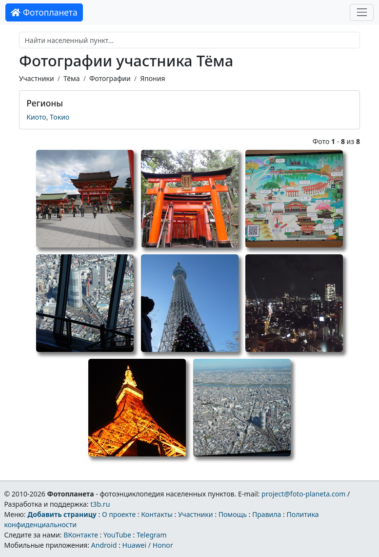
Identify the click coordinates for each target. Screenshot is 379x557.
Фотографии (110, 78)
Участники (36, 78)
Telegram (152, 534)
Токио (59, 117)
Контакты (157, 514)
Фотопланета (44, 12)
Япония (152, 78)
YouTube (117, 534)
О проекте (119, 514)
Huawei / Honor (147, 545)
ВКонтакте (80, 534)
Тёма (71, 78)
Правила (266, 514)
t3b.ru (100, 504)
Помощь (233, 514)
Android (104, 545)
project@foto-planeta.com (303, 493)
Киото (36, 117)
